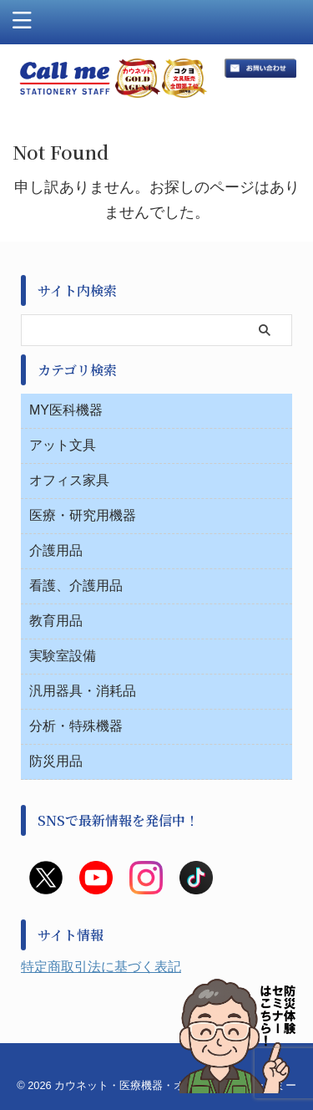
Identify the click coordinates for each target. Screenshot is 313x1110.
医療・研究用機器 (82, 515)
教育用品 (56, 621)
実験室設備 (62, 656)
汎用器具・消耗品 (82, 691)
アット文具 (62, 445)
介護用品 (56, 550)
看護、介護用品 (76, 585)
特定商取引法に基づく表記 (101, 967)
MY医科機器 (66, 410)
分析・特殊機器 (76, 726)
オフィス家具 (69, 480)
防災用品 (56, 761)
